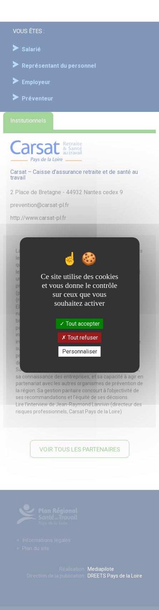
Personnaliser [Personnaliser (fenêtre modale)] (79, 351)
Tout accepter (80, 323)
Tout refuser (79, 337)
